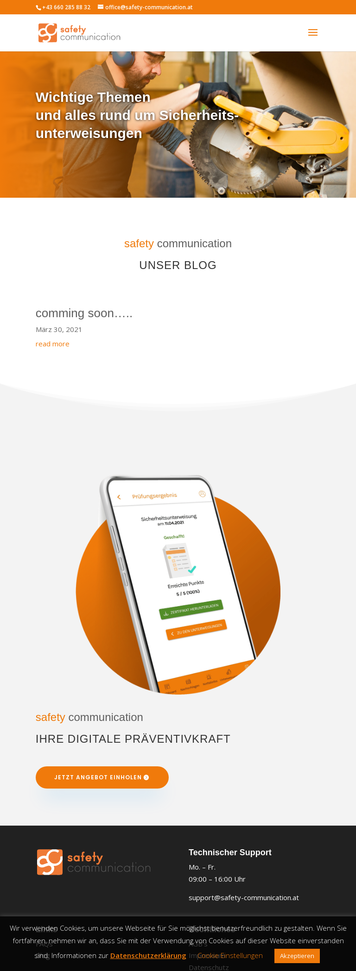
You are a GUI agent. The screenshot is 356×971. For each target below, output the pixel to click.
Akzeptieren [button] (297, 956)
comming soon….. (84, 313)
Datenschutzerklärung (148, 955)
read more (53, 343)
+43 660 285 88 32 (66, 7)
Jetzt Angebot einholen (98, 777)
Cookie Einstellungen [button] (230, 955)
